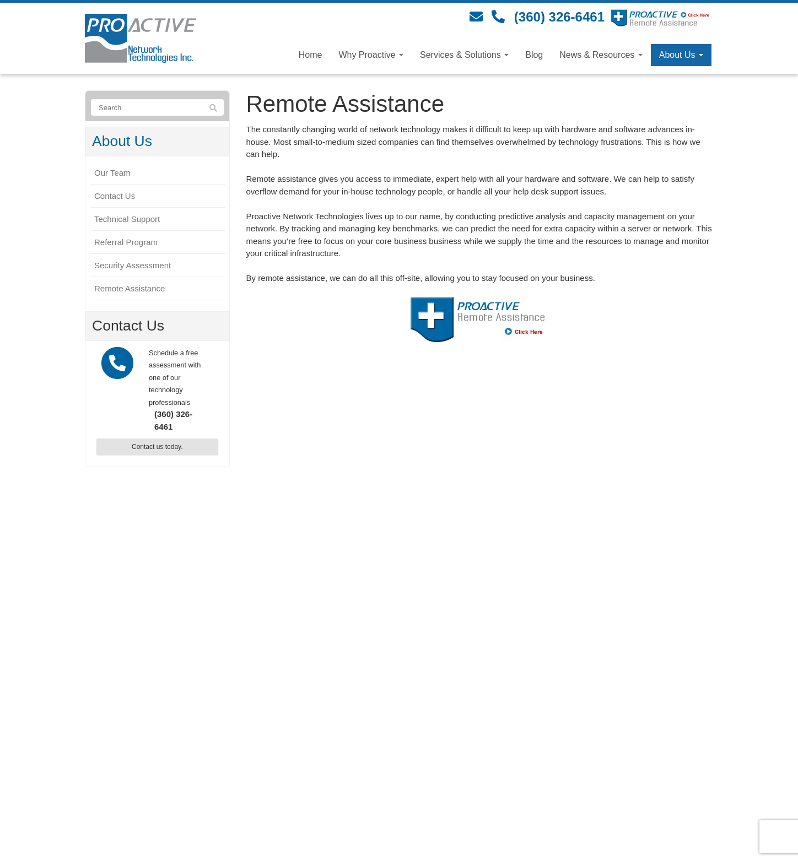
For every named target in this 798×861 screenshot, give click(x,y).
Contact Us (114, 196)
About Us (681, 54)
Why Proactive (370, 54)
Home (310, 54)
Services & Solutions (464, 54)
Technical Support (127, 219)
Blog (534, 54)
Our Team (112, 172)
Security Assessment (132, 265)
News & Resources (601, 54)
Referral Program (126, 242)
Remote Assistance (129, 288)
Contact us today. (157, 447)
